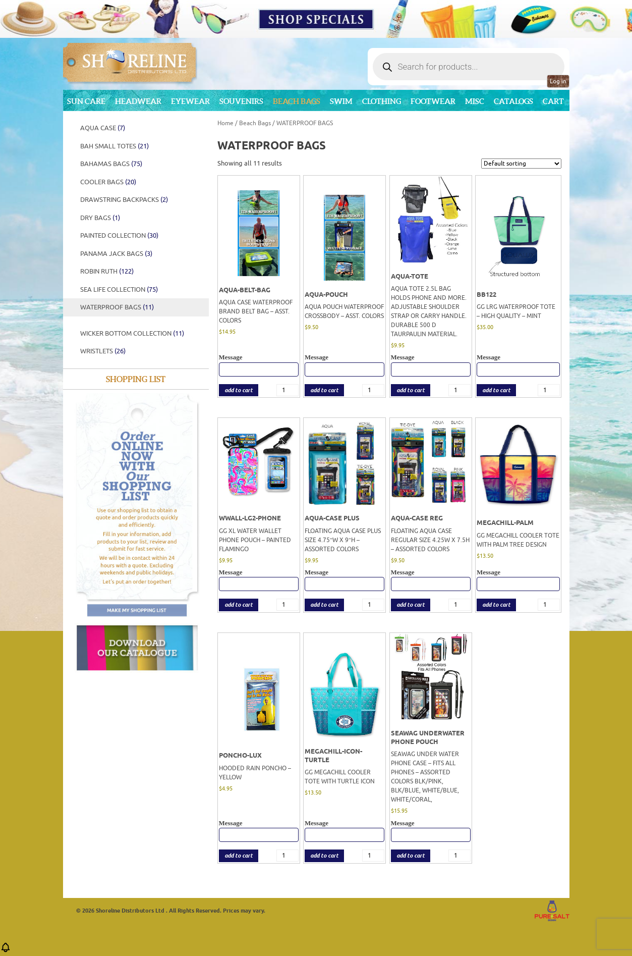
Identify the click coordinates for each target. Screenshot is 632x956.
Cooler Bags (108, 182)
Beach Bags (296, 101)
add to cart (238, 390)
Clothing (381, 101)
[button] (5, 950)
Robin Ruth (107, 271)
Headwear (138, 101)
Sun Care (86, 101)
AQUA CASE (102, 128)
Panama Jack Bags (116, 253)
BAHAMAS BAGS (111, 164)
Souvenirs (241, 101)
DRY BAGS (100, 218)
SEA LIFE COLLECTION (119, 289)
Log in (558, 81)
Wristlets (103, 351)
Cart (553, 101)
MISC (474, 101)
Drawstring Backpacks (124, 199)
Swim (341, 101)
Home (225, 123)
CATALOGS (513, 101)
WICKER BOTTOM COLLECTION (132, 333)
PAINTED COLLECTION (119, 235)
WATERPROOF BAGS (117, 307)
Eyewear (190, 101)
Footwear (433, 101)
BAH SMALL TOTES (114, 146)
